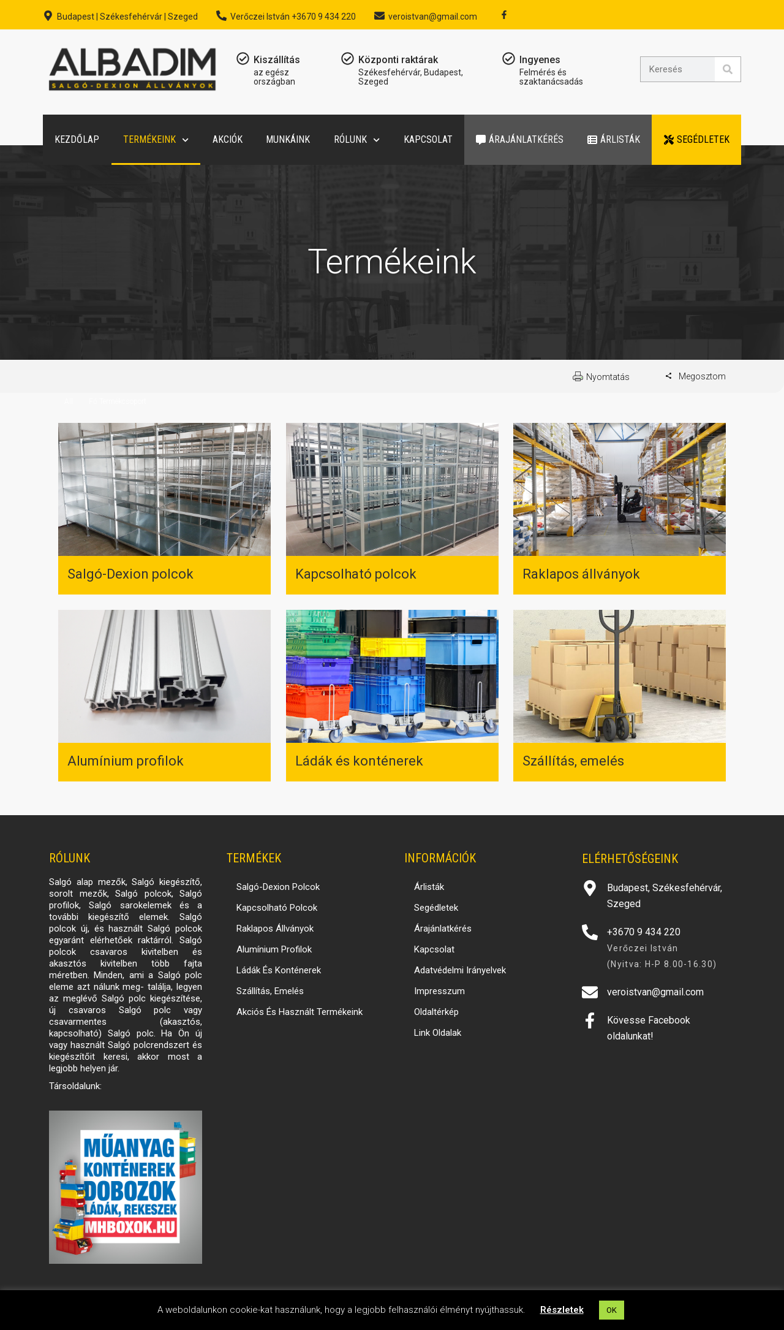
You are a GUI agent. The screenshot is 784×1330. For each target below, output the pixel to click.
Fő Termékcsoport (117, 401)
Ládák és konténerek (359, 761)
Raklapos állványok (581, 574)
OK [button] (611, 1310)
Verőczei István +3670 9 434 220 (293, 16)
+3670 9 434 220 (643, 932)
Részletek (562, 1309)
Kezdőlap (77, 139)
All (68, 401)
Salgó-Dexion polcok (130, 574)
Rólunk (357, 140)
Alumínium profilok (125, 761)
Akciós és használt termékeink (299, 1011)
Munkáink (288, 139)
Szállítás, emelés (573, 761)
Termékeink (156, 140)
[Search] (728, 69)
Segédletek (696, 139)
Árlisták (613, 139)
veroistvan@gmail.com (432, 16)
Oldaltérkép (436, 1011)
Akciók (228, 139)
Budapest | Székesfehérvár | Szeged (127, 16)
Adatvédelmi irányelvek (460, 970)
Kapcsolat (428, 139)
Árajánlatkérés (520, 139)
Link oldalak (437, 1032)
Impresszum (439, 991)
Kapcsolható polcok (356, 574)
